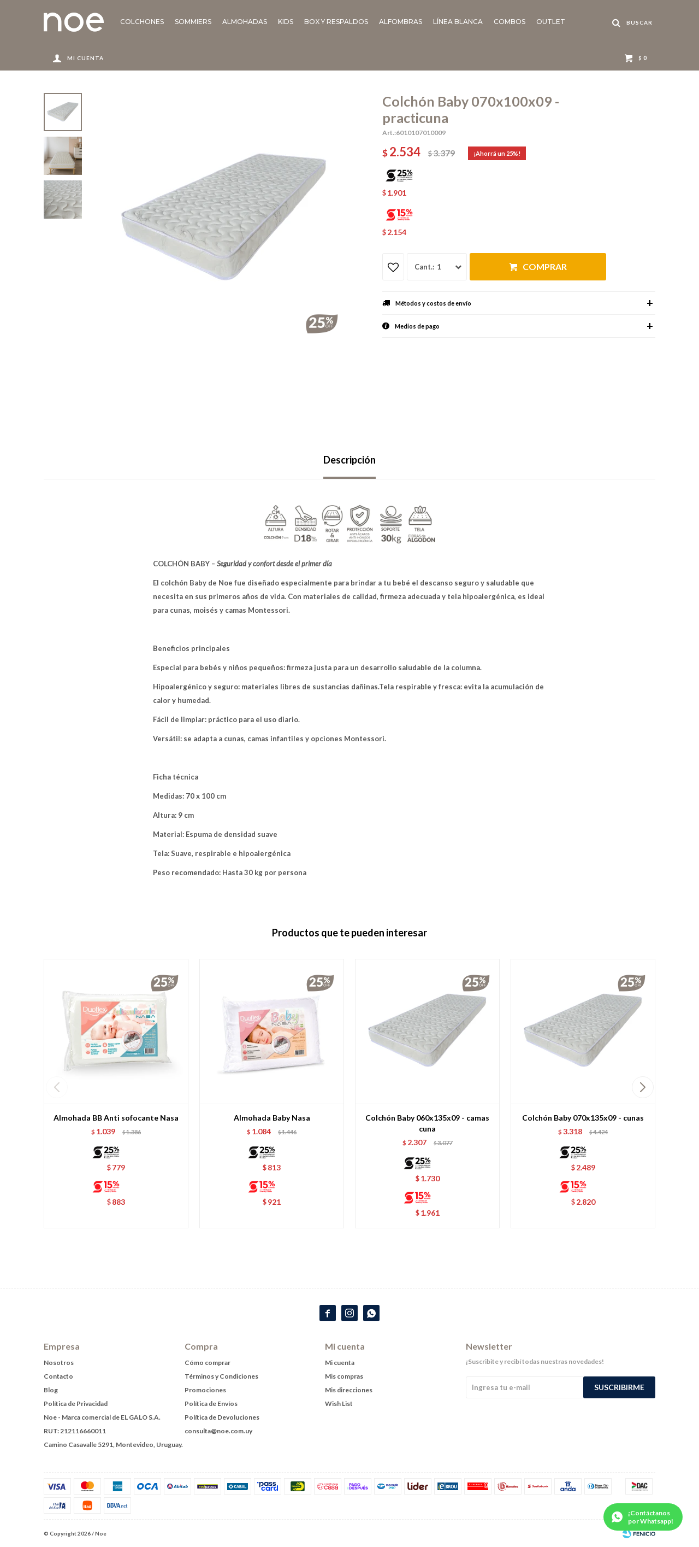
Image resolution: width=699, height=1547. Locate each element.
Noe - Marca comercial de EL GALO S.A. (102, 1417)
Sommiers (193, 21)
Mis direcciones (348, 1390)
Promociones (205, 1390)
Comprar (545, 266)
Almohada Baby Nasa (272, 1117)
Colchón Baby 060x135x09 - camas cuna (427, 1123)
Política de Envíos (211, 1403)
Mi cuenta (339, 1362)
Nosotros (59, 1362)
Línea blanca (458, 21)
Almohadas (244, 21)
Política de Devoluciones (222, 1417)
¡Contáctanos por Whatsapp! (650, 1517)
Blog (51, 1390)
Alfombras (400, 21)
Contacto (58, 1376)
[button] (642, 1087)
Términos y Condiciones (221, 1376)
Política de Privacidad (76, 1403)
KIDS (285, 21)
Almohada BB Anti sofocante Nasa (116, 1117)
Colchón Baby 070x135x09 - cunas (583, 1117)
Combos (509, 21)
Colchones (142, 21)
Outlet (550, 21)
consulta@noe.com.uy (218, 1431)
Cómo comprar (207, 1362)
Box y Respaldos (336, 21)
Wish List (339, 1403)
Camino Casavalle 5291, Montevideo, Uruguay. (113, 1444)
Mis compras (344, 1376)
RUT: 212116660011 (75, 1431)
